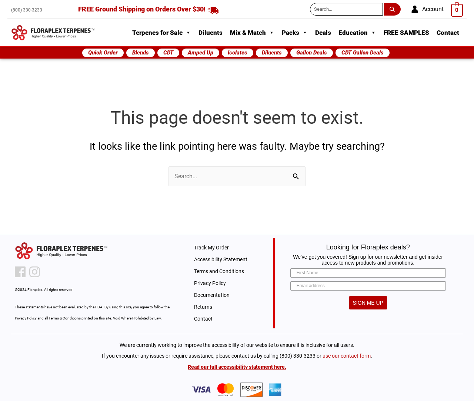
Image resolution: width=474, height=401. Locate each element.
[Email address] (368, 286)
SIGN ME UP (368, 303)
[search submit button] (393, 9)
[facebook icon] (20, 271)
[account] (427, 9)
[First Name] (368, 273)
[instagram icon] (34, 271)
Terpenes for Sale (161, 32)
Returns (203, 307)
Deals (323, 32)
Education (357, 32)
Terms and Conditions (219, 271)
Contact (448, 32)
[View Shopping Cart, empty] (457, 10)
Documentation (212, 295)
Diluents (210, 32)
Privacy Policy (210, 283)
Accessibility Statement (220, 259)
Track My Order (211, 248)
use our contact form (347, 356)
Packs (295, 32)
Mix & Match (252, 32)
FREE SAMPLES (406, 32)
